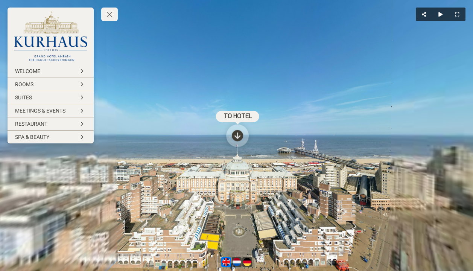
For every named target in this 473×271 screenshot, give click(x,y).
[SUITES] (51, 97)
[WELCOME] (51, 71)
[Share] (424, 14)
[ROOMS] (51, 84)
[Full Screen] (457, 14)
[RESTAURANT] (51, 123)
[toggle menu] (109, 14)
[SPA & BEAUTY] (51, 137)
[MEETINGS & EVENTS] (51, 110)
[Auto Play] (440, 14)
